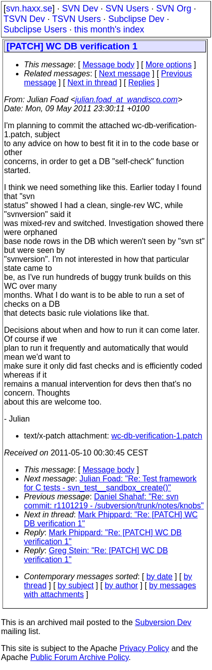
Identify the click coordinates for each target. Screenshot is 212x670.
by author (121, 585)
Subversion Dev (163, 622)
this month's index (109, 29)
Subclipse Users (35, 29)
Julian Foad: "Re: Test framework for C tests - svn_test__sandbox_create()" (110, 483)
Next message (124, 73)
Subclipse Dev (136, 19)
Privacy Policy (144, 648)
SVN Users (127, 8)
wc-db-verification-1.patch (156, 436)
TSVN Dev (24, 19)
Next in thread (92, 82)
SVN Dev (80, 8)
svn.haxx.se (29, 8)
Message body (108, 64)
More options (169, 64)
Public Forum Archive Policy (79, 657)
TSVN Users (76, 19)
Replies (141, 82)
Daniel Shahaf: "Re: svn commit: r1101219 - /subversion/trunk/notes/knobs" (114, 501)
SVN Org (173, 8)
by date (159, 576)
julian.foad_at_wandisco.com (126, 99)
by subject (76, 585)
